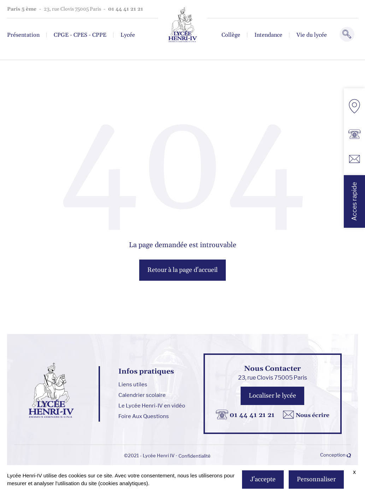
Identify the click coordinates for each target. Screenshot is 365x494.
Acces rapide (354, 201)
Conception (335, 455)
